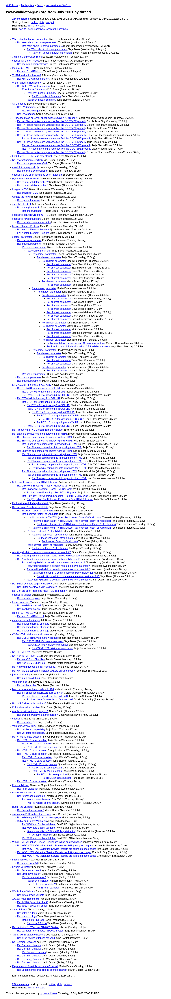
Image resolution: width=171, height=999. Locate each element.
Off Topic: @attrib (41, 834)
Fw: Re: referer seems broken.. (44, 803)
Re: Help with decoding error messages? (34, 666)
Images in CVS (20, 189)
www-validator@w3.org (58, 5)
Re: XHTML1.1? (21, 652)
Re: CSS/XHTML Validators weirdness (38, 638)
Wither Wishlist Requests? (26, 82)
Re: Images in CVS (27, 193)
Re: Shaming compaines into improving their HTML (39, 433)
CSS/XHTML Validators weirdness (30, 634)
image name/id (20, 859)
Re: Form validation (27, 788)
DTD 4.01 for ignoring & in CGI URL (31, 384)
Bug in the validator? (23, 807)
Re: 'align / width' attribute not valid (36, 938)
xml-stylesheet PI (21, 204)
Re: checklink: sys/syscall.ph (32, 170)
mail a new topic (36, 25)
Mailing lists (27, 5)
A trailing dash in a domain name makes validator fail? (41, 552)
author (34, 22)
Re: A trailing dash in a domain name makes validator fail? (48, 555)
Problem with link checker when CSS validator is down (75, 343)
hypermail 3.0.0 (48, 993)
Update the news (21, 196)
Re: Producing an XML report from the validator (37, 429)
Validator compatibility (24, 726)
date (41, 22)
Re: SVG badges (26, 107)
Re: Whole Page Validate (30, 895)
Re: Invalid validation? (29, 605)
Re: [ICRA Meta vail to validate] (29, 703)
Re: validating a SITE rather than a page (39, 817)
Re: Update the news (28, 200)
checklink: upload (21, 594)
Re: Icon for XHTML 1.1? (30, 616)
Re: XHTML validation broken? (33, 78)
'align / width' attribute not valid (28, 934)
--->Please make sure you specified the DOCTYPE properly (44, 118)
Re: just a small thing (28, 678)
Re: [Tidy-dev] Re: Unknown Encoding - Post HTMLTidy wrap (55, 496)
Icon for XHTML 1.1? (23, 613)
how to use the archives (32, 29)
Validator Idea (19, 682)
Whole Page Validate (23, 891)
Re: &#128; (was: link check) (32, 902)
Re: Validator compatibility (31, 729)
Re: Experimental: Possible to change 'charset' (42, 970)
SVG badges (19, 103)
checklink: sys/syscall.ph (25, 167)
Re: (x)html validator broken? (32, 182)
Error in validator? (22, 867)
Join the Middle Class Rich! (27, 56)
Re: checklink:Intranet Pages (32, 64)
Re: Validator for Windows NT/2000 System (35, 927)
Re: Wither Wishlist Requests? (33, 86)
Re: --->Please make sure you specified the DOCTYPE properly (51, 121)
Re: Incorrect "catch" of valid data (30, 507)
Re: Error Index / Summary (41, 93)
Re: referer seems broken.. (31, 796)
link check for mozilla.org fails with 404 (33, 689)
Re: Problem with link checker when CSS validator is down (78, 346)
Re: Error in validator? (29, 870)
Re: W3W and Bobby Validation (39, 824)
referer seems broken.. (24, 792)
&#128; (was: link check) (25, 899)
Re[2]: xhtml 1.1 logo (33, 920)
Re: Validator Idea (27, 685)
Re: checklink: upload (28, 598)
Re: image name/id (27, 863)
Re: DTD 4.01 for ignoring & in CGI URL (38, 388)
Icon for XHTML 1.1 (22, 68)
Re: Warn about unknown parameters (37, 42)
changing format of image (26, 620)
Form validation (20, 785)
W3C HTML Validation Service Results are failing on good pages (47, 842)
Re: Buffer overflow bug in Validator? (32, 583)
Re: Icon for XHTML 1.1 (30, 71)
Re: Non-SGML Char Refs (26, 656)
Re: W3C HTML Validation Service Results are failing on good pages (54, 845)
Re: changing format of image (33, 623)
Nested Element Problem (25, 226)
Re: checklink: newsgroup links (34, 222)
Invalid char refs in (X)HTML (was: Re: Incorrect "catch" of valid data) (64, 517)
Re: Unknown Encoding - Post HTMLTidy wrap (42, 485)
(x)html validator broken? (25, 178)
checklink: (17, 718)
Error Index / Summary (34, 89)
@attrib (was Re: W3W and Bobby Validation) (51, 831)
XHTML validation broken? (26, 75)
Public (40, 5)
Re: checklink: (24, 722)
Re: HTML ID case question (27, 736)
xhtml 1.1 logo (20, 909)
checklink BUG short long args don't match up (37, 174)
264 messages (20, 18)
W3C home (12, 5)
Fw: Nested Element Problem (33, 233)
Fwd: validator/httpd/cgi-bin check (30, 503)
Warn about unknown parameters (30, 39)
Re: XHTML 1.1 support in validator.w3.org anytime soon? (43, 670)
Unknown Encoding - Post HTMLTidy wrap (35, 482)
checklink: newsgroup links (26, 219)
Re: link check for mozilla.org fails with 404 (40, 692)
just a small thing (21, 674)
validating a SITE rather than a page (31, 814)
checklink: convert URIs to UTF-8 (30, 215)
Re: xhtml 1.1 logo (27, 913)
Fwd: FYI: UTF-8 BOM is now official (32, 156)
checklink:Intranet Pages (25, 60)
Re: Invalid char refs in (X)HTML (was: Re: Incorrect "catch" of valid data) (71, 521)
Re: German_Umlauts (24, 942)
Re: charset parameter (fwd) (27, 160)
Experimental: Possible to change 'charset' (35, 966)
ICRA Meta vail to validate (26, 707)
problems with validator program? (30, 711)
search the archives (57, 29)
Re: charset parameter (29, 240)
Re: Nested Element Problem (33, 229)
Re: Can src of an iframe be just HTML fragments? (39, 591)
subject (50, 22)
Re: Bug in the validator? (30, 810)
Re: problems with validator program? (37, 715)
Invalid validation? (22, 602)
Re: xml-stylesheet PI (28, 207)
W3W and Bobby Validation (32, 821)
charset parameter (22, 237)
